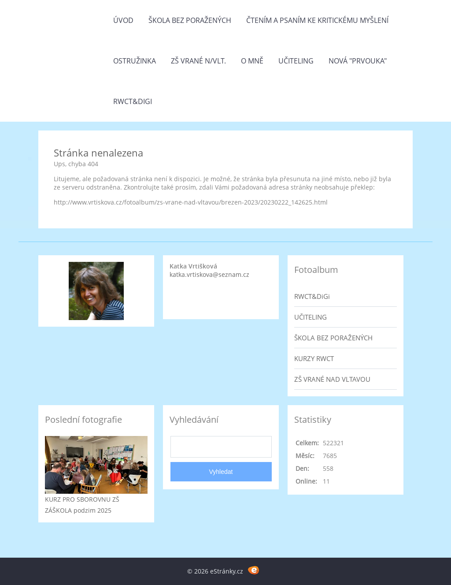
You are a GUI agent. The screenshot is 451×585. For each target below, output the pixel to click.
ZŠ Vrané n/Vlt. (198, 61)
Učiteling (296, 61)
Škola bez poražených (189, 20)
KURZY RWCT (314, 358)
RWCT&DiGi (132, 101)
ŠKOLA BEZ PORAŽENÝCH (333, 337)
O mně (252, 61)
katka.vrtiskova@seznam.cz (209, 274)
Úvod (123, 20)
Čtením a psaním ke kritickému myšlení (317, 20)
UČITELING (310, 317)
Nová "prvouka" (358, 61)
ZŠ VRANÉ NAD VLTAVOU (332, 379)
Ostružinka (134, 61)
